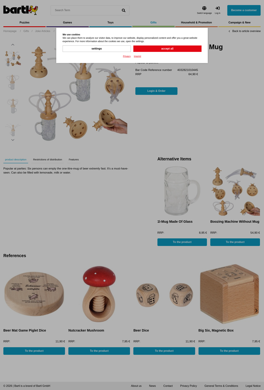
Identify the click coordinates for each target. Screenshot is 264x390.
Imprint (137, 56)
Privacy (127, 56)
